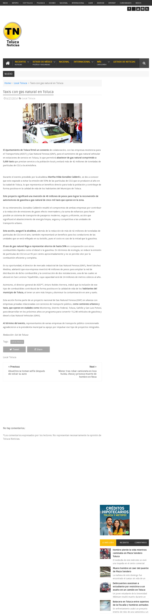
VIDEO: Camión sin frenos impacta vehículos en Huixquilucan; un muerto (131, 255)
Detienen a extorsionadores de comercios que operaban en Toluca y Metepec (133, 292)
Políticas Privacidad (123, 609)
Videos (138, 3)
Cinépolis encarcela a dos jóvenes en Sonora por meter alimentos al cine (131, 218)
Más (101, 63)
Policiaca (41, 3)
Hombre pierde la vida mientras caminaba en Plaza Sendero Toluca (133, 130)
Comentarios (142, 119)
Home (7, 83)
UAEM (90, 3)
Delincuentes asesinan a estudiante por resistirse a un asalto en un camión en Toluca (81, 551)
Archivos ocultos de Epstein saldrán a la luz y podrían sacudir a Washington (126, 318)
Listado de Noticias (124, 61)
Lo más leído (112, 119)
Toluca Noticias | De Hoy (40, 609)
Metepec (15, 3)
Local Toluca (20, 83)
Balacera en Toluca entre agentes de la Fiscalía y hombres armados (131, 185)
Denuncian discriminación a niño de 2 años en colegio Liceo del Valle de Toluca (81, 538)
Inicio (5, 3)
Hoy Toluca (28, 3)
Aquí (146, 609)
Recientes (20, 63)
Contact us (142, 519)
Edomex (52, 3)
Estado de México (42, 63)
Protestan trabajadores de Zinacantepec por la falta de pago (133, 273)
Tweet (12, 357)
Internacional (78, 3)
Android (100, 3)
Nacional (64, 3)
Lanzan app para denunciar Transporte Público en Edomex (132, 237)
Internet (112, 3)
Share (32, 357)
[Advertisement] (124, 34)
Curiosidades (125, 3)
